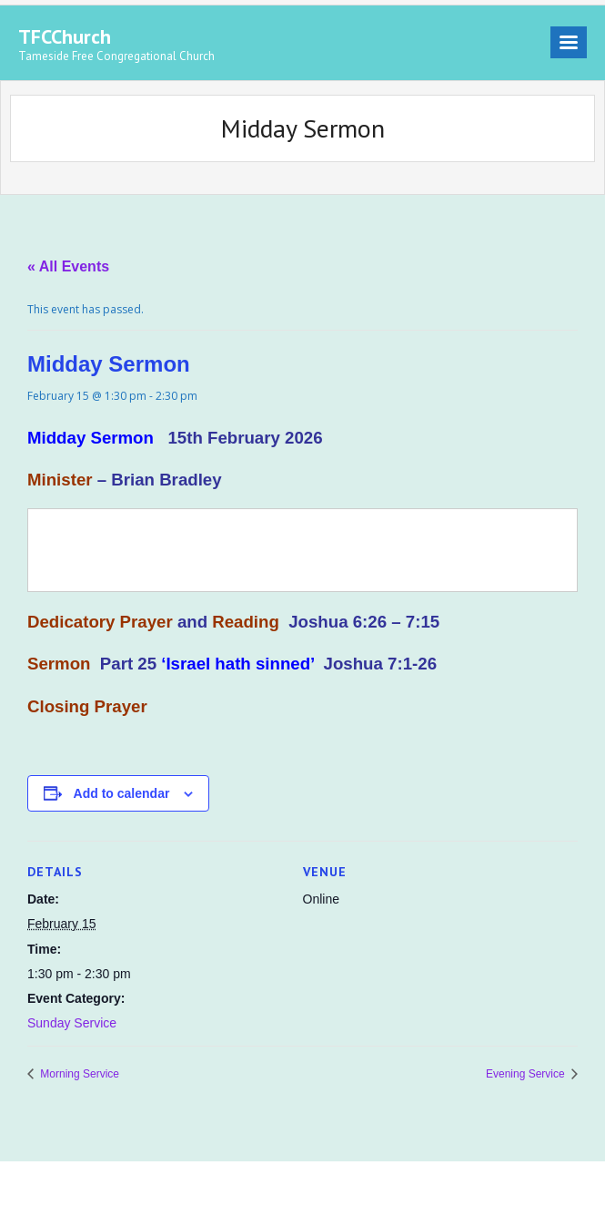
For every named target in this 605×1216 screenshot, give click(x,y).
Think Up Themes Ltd (132, 1188)
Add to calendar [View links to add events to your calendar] (122, 793)
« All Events (68, 266)
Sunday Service (71, 1023)
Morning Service (78, 1074)
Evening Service (527, 1074)
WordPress (278, 1188)
